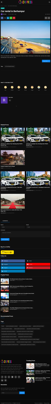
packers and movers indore (38, 326)
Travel (5, 5)
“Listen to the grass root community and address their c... (22, 300)
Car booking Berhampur (9, 66)
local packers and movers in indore (25, 336)
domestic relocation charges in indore (24, 342)
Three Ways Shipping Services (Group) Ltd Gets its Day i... (21, 307)
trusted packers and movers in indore (9, 334)
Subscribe (22, 392)
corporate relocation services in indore (9, 336)
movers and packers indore (7, 328)
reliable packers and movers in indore (25, 334)
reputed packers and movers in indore (27, 344)
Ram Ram (11, 97)
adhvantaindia (3, 212)
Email (27, 224)
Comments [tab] (5, 220)
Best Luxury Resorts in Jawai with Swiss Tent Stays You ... (11, 210)
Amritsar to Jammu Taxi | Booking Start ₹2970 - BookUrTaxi (12, 144)
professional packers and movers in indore (10, 339)
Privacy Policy (46, 403)
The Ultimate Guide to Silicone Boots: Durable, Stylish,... (21, 279)
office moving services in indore (39, 342)
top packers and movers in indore (33, 328)
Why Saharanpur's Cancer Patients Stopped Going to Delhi (42, 364)
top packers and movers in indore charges (25, 331)
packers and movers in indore (25, 326)
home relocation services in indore (8, 342)
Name (2, 224)
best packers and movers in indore (8, 331)
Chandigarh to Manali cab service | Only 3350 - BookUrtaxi (11, 188)
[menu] (1, 2)
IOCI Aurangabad (38, 366)
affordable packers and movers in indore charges (29, 339)
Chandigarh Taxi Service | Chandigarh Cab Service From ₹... (38, 188)
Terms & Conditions (38, 403)
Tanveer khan (12, 280)
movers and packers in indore (11, 326)
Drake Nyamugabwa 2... (14, 287)
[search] (49, 2)
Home (2, 5)
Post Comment (5, 239)
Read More (46, 61)
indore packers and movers (19, 328)
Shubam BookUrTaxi (4, 146)
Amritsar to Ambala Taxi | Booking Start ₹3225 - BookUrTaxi (37, 144)
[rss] (5, 380)
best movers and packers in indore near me (10, 344)
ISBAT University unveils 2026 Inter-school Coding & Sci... (22, 286)
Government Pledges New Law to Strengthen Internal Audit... (22, 293)
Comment (3, 230)
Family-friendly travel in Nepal (8, 166)
